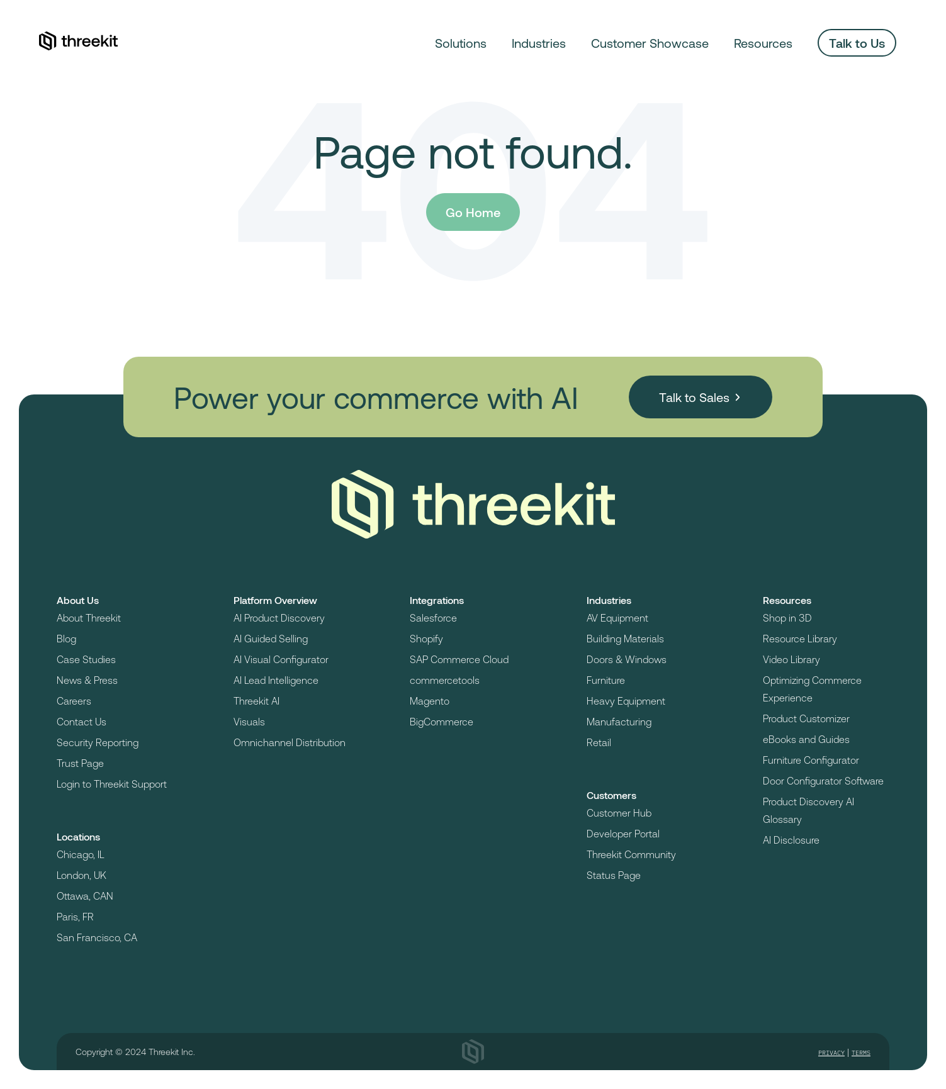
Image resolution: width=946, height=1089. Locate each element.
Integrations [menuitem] (437, 600)
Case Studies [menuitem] (86, 659)
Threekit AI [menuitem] (256, 700)
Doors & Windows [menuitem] (627, 659)
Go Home (473, 212)
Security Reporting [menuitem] (97, 742)
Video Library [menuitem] (791, 659)
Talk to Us (857, 42)
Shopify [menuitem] (426, 638)
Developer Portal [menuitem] (623, 833)
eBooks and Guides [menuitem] (806, 739)
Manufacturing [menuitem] (619, 721)
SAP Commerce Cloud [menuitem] (459, 659)
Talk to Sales (694, 397)
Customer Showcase (650, 42)
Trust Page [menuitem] (80, 763)
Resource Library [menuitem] (800, 638)
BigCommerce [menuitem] (441, 721)
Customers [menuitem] (611, 795)
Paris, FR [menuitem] (75, 916)
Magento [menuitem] (429, 700)
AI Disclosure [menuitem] (791, 840)
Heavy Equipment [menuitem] (626, 700)
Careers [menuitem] (74, 700)
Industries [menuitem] (609, 600)
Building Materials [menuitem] (625, 638)
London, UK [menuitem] (81, 875)
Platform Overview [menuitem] (275, 600)
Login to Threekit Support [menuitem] (112, 784)
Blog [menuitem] (66, 638)
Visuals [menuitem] (249, 721)
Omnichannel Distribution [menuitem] (290, 742)
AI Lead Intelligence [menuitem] (276, 680)
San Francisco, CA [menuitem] (97, 937)
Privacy (831, 1053)
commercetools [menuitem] (445, 680)
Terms (861, 1053)
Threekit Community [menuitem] (631, 854)
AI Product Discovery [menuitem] (279, 617)
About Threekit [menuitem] (89, 617)
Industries (539, 42)
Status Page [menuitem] (614, 875)
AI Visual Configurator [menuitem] (281, 659)
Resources (763, 42)
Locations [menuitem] (78, 836)
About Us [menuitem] (78, 600)
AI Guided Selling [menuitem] (271, 638)
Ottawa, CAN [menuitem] (85, 896)
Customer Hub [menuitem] (619, 812)
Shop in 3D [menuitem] (787, 617)
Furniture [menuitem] (606, 680)
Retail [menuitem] (599, 742)
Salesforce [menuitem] (433, 617)
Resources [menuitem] (787, 600)
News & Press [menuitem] (87, 680)
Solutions (461, 42)
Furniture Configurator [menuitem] (811, 760)
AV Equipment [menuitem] (617, 617)
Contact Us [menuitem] (81, 721)
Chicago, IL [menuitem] (80, 854)
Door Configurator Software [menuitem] (823, 780)
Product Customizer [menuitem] (806, 718)
